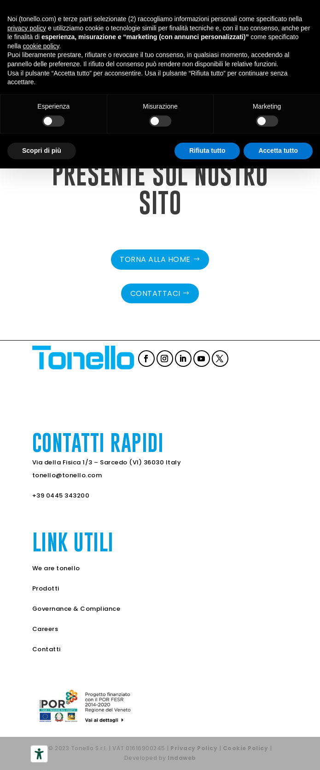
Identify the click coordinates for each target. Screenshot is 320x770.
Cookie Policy (245, 748)
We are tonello (56, 568)
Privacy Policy (193, 748)
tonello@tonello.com (67, 475)
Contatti (46, 649)
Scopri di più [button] (41, 150)
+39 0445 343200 (61, 495)
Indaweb (182, 758)
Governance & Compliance (76, 608)
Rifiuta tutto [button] (207, 150)
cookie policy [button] (41, 46)
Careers (45, 629)
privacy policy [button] (26, 28)
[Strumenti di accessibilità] (39, 754)
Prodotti (45, 588)
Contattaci (155, 293)
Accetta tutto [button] (278, 150)
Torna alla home (155, 259)
